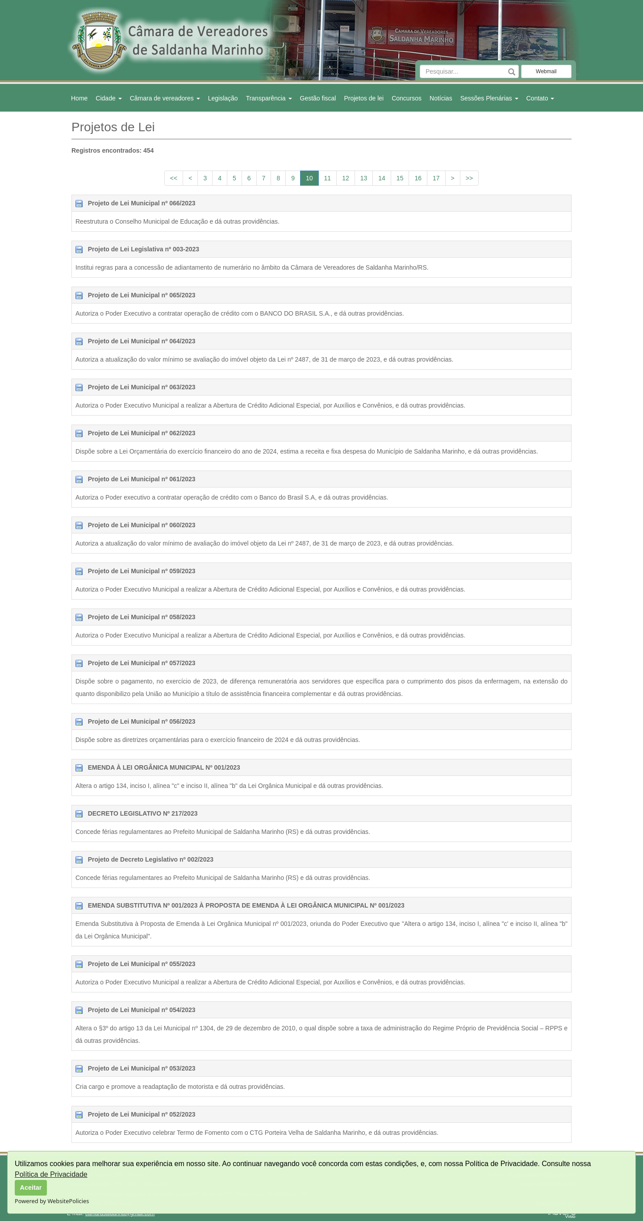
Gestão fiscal (318, 98)
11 (327, 178)
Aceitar (31, 1187)
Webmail (546, 71)
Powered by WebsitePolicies (52, 1201)
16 (418, 178)
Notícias (441, 98)
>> (469, 178)
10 (309, 178)
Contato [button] (540, 98)
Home (79, 98)
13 (363, 178)
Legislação (223, 98)
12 (345, 178)
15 (400, 178)
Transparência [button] (269, 98)
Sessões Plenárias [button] (489, 98)
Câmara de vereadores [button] (165, 98)
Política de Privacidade (51, 1174)
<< (173, 178)
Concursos (407, 98)
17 (436, 178)
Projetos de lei (364, 98)
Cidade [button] (108, 98)
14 (381, 178)
